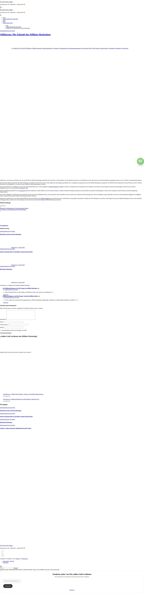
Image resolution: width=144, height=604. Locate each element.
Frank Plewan (6, 396)
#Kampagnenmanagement (75, 48)
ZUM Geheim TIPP (8, 23)
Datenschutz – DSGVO (8, 563)
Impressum (5, 564)
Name (2, 323)
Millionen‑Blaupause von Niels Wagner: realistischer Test (25, 401)
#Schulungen (112, 48)
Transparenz (22, 190)
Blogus (17, 560)
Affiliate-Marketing (53, 186)
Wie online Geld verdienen (6, 1)
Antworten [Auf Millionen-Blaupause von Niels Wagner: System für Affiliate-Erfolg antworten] (5, 302)
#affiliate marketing (37, 48)
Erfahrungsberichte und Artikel (10, 19)
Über (4, 20)
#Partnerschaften (104, 48)
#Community (56, 48)
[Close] (1, 568)
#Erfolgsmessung (64, 48)
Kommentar (3, 321)
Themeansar (25, 560)
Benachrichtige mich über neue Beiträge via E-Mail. (14, 332)
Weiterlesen (72, 591)
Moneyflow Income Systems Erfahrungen (10, 234)
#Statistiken (118, 48)
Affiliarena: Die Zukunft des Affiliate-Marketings (25, 34)
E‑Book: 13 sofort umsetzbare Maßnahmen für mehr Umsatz (15, 430)
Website (2, 329)
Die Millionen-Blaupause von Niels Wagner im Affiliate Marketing (20, 288)
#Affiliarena (29, 48)
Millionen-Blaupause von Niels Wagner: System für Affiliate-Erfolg (20, 296)
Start (4, 17)
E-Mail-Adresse (4, 326)
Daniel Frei (16, 48)
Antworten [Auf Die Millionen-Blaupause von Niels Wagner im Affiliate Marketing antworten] (5, 294)
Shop (4, 21)
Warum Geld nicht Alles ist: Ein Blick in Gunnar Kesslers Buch (16, 251)
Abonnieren (8, 587)
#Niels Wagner (95, 48)
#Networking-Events (87, 48)
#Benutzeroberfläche (47, 48)
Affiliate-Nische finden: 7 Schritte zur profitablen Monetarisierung (27, 396)
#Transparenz (125, 48)
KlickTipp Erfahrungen (6, 269)
